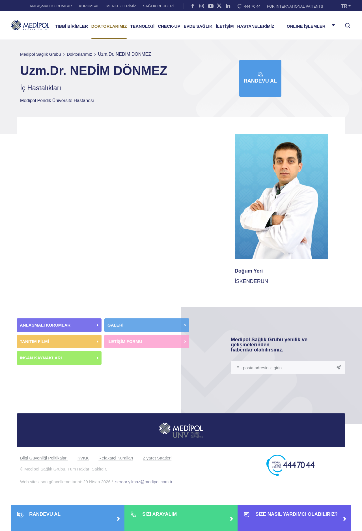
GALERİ (115, 325)
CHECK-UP (169, 26)
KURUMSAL (89, 6)
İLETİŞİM (225, 26)
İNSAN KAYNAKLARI (41, 357)
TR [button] (344, 6)
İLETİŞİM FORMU (124, 341)
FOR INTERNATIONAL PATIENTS (295, 6)
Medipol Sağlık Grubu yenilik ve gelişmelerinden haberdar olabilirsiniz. (269, 344)
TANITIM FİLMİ (34, 341)
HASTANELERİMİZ (255, 26)
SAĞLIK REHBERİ (158, 6)
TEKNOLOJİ (142, 26)
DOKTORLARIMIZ (109, 26)
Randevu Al (260, 78)
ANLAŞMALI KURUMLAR (51, 6)
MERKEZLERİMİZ (121, 6)
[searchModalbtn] (345, 23)
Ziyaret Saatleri (157, 458)
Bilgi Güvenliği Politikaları (44, 458)
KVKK (83, 458)
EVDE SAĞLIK (198, 26)
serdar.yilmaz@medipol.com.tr (144, 481)
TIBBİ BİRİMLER (71, 26)
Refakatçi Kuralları (115, 458)
